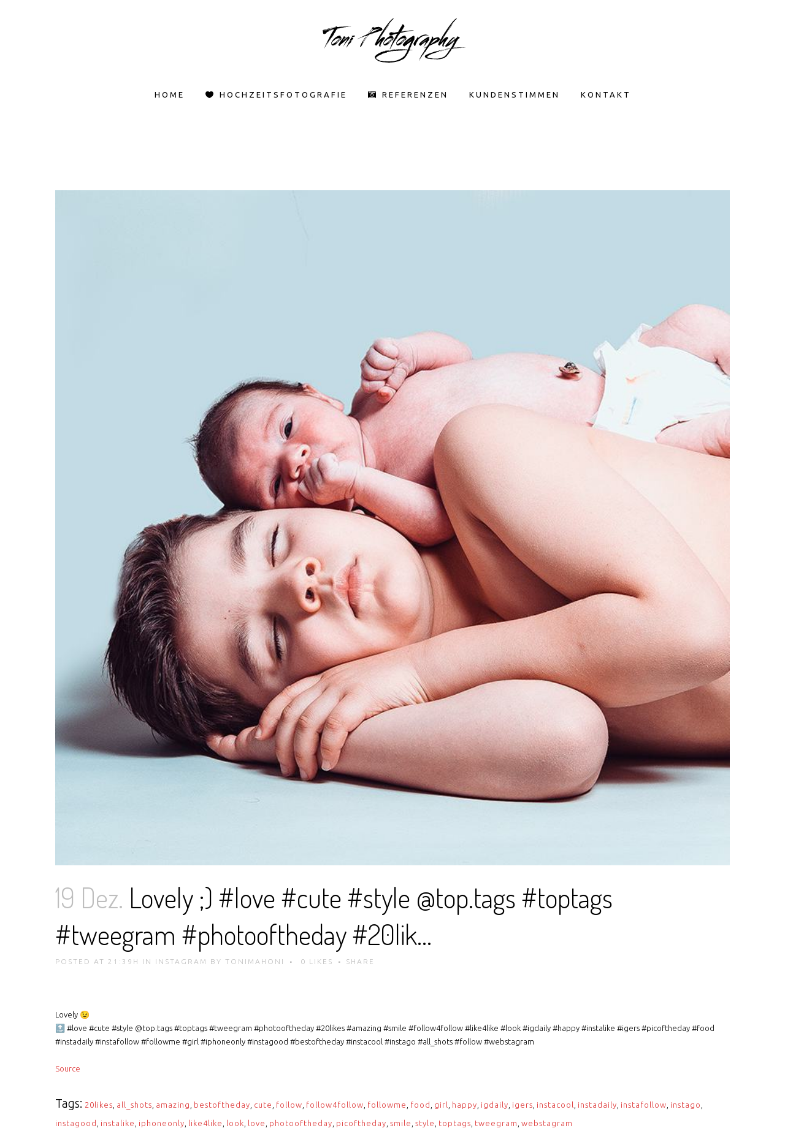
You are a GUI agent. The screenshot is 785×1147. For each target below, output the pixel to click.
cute (263, 1104)
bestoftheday (222, 1104)
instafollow (644, 1104)
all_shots (134, 1104)
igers (522, 1104)
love (257, 1123)
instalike (118, 1123)
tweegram (496, 1123)
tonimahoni (255, 961)
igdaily (494, 1104)
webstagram (547, 1123)
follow (289, 1104)
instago (685, 1104)
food (420, 1104)
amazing (173, 1104)
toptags (454, 1123)
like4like (205, 1123)
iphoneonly (162, 1123)
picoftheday (361, 1123)
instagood (76, 1123)
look (235, 1123)
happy (464, 1104)
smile (401, 1123)
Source (67, 1068)
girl (441, 1104)
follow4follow (335, 1104)
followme (387, 1104)
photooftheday (300, 1123)
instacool (555, 1104)
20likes (99, 1104)
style (425, 1123)
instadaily (597, 1104)
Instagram (181, 961)
